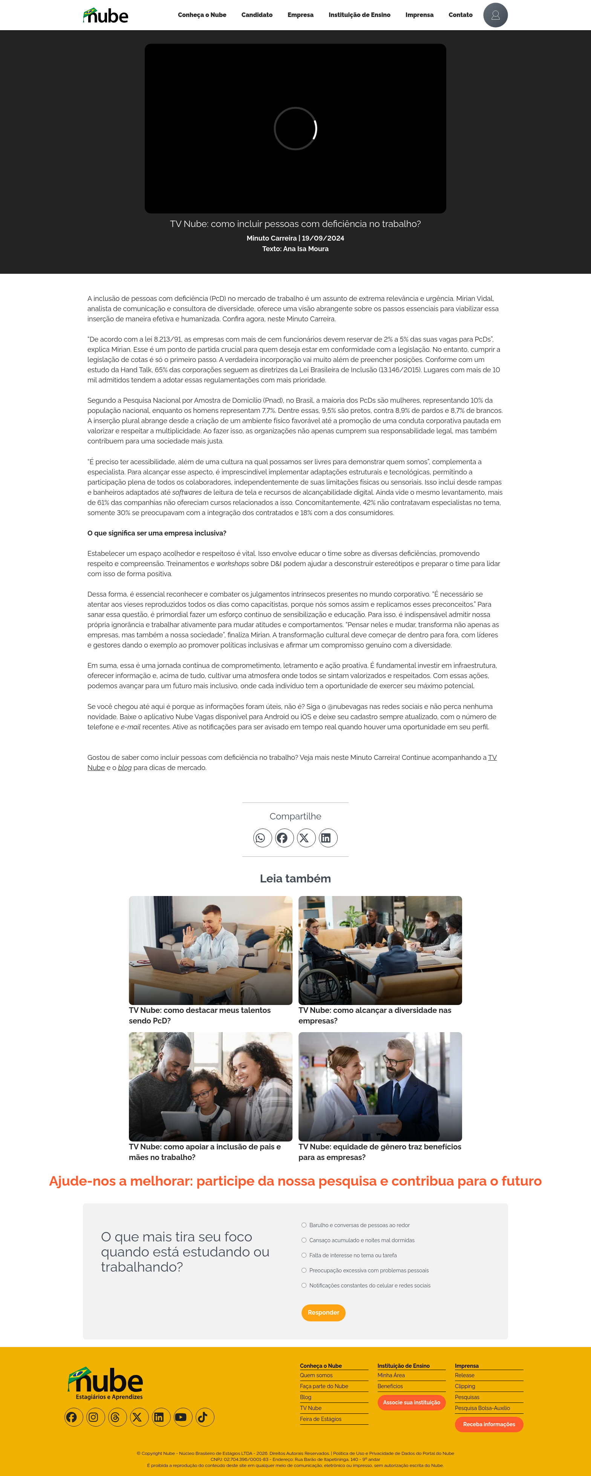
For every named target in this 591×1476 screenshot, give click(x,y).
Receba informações (489, 1424)
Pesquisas (467, 1397)
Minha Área (391, 1375)
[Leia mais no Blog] (210, 961)
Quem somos (316, 1375)
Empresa (301, 14)
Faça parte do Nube (324, 1386)
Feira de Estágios (320, 1419)
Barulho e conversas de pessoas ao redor (359, 1225)
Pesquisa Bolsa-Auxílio (482, 1408)
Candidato (257, 14)
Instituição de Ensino (359, 14)
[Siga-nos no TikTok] (205, 1417)
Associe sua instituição (412, 1402)
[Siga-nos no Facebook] (73, 1417)
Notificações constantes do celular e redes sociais (369, 1286)
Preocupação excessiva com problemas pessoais (369, 1270)
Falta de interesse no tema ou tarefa (353, 1255)
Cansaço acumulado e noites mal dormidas (362, 1240)
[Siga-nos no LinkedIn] (161, 1417)
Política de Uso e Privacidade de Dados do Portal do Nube (393, 1453)
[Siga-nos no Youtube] (183, 1417)
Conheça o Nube (202, 14)
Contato (461, 14)
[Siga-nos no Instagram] (95, 1417)
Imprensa (419, 14)
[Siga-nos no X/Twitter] (139, 1417)
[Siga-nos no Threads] (117, 1417)
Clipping (465, 1386)
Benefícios (390, 1386)
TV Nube (311, 1408)
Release (465, 1375)
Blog (305, 1397)
